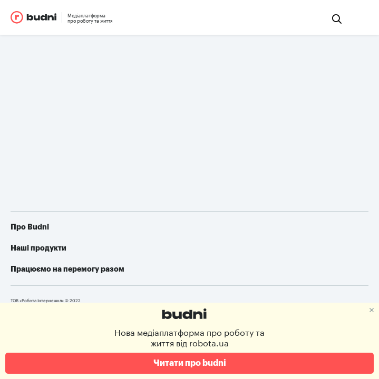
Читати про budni (189, 363)
